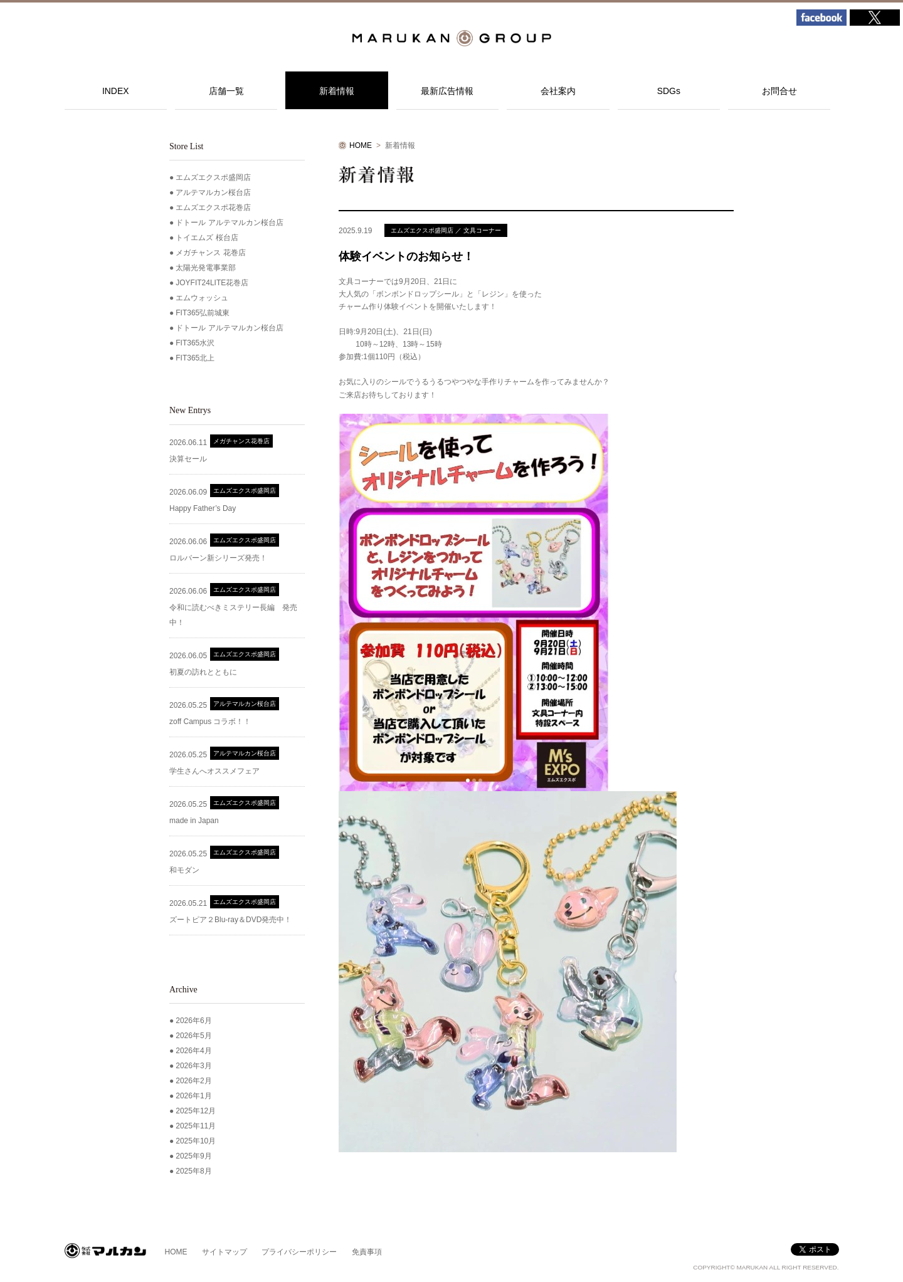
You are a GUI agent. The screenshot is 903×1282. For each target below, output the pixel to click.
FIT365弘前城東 (203, 312)
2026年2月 (193, 1080)
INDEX (115, 91)
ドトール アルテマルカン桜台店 (229, 222)
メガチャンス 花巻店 (210, 252)
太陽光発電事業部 (206, 267)
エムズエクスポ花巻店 (213, 207)
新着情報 (336, 91)
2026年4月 (193, 1050)
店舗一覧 (226, 91)
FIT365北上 (195, 358)
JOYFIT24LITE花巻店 (212, 282)
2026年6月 (193, 1020)
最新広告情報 (447, 91)
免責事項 (367, 1252)
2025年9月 (193, 1156)
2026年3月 (193, 1065)
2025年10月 (196, 1141)
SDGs (668, 91)
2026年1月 (193, 1095)
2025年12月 (196, 1110)
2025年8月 (193, 1171)
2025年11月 (196, 1126)
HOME (360, 145)
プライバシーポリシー (299, 1252)
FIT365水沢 (195, 343)
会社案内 (558, 91)
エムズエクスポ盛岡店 (213, 177)
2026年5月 (193, 1035)
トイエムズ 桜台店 (207, 237)
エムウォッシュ (202, 297)
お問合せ (779, 91)
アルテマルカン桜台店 (213, 192)
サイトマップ (224, 1252)
